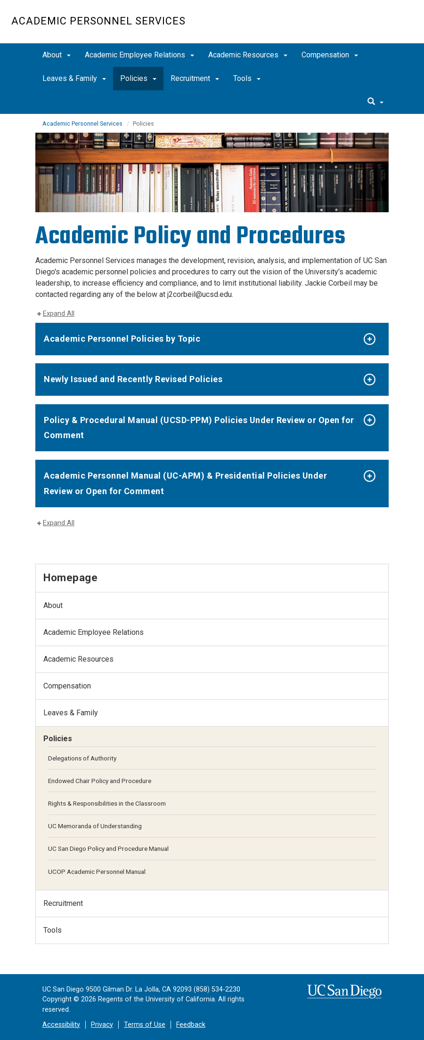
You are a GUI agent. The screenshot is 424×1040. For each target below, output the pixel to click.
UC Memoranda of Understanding (95, 826)
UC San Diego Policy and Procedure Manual (108, 848)
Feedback (190, 1025)
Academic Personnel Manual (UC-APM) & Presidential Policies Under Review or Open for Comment (185, 483)
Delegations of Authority (82, 758)
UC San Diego (359, 26)
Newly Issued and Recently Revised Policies (133, 379)
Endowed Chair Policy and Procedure (99, 780)
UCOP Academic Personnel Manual (97, 871)
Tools (247, 78)
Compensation (330, 54)
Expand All (58, 314)
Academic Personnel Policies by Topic (122, 339)
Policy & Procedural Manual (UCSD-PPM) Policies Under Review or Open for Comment (199, 427)
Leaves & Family (74, 78)
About (56, 54)
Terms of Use (144, 1025)
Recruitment (195, 78)
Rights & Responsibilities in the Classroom (107, 803)
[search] (375, 102)
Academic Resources (247, 54)
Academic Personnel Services (98, 21)
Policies (138, 78)
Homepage (70, 577)
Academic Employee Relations (139, 54)
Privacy (102, 1025)
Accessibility (61, 1025)
